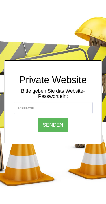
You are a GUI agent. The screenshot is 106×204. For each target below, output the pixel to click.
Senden (53, 124)
